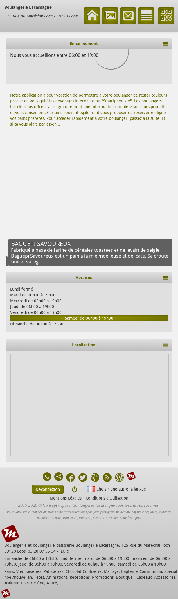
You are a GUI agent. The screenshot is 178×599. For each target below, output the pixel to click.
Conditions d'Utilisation (107, 498)
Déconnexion (48, 489)
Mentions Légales (66, 498)
